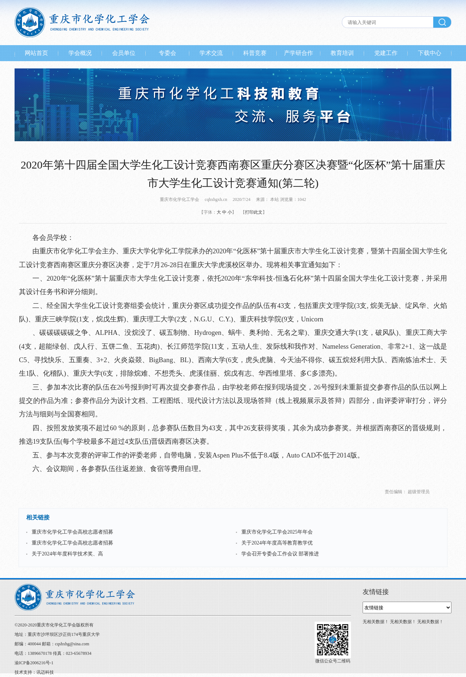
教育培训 (342, 53)
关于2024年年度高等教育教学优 (277, 543)
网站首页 (36, 53)
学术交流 (211, 53)
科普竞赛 (254, 53)
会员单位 (123, 53)
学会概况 (80, 53)
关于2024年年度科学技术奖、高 (67, 554)
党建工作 (386, 53)
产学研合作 (298, 53)
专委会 (167, 53)
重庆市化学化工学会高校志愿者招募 (72, 532)
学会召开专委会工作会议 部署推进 (280, 554)
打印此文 (253, 212)
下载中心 (429, 53)
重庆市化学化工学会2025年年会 (277, 532)
